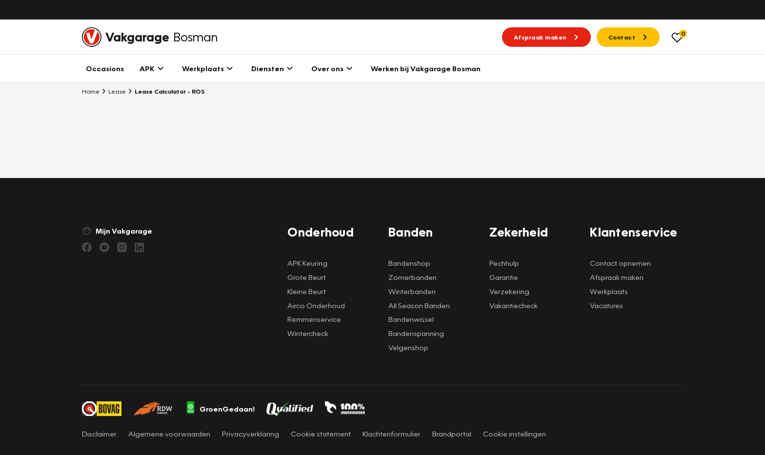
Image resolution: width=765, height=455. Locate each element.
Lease (113, 91)
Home (91, 91)
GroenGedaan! (220, 408)
